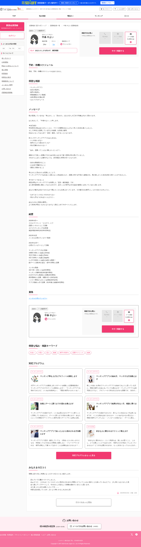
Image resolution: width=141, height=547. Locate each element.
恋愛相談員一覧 (55, 25)
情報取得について (8, 81)
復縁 (54, 352)
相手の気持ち (64, 352)
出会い (32, 352)
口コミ (126, 16)
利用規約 (5, 73)
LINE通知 (5, 62)
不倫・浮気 (11, 48)
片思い (40, 352)
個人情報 (5, 70)
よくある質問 (121, 9)
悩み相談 (42, 17)
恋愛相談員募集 (7, 92)
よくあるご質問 (7, 85)
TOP (14, 16)
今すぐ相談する (118, 51)
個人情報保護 (35, 535)
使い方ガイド (107, 9)
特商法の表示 (6, 77)
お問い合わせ (134, 9)
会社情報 (3, 535)
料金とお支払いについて (10, 66)
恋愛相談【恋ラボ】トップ (37, 25)
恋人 (48, 352)
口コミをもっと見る (84, 502)
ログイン (12, 36)
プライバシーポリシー (22, 535)
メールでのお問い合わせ (84, 526)
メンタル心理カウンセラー (38, 298)
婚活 (4, 48)
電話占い (70, 16)
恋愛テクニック (77, 352)
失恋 (19, 48)
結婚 (88, 352)
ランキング (99, 16)
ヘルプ (43, 535)
